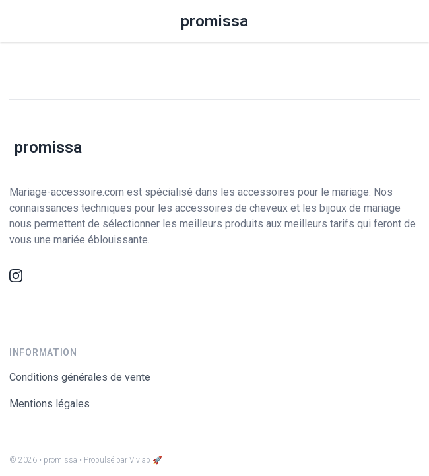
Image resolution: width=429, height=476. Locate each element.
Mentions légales (49, 403)
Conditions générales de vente (79, 377)
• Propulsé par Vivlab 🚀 (120, 460)
